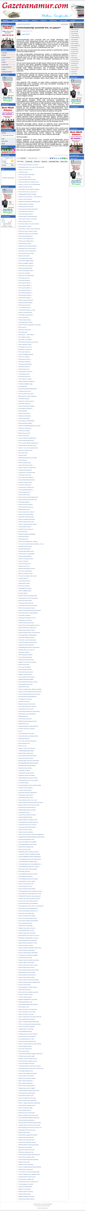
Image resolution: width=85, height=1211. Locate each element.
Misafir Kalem (74, 47)
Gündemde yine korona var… (25, 391)
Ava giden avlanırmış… (24, 578)
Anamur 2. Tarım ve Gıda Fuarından (27, 748)
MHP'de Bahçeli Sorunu (24, 738)
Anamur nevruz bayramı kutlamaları (27, 1026)
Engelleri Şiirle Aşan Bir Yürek (25, 186)
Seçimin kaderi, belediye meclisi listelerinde (28, 920)
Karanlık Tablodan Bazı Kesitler (26, 684)
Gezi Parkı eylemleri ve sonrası (26, 994)
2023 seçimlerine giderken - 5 (25, 287)
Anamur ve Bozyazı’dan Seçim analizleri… (28, 524)
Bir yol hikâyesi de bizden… (25, 337)
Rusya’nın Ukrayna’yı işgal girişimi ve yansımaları (30, 324)
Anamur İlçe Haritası (7, 71)
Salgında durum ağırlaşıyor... (25, 415)
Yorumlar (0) (29, 161)
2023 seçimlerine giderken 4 (25, 290)
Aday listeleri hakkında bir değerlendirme (28, 792)
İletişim (48, 1205)
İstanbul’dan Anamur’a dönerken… (26, 211)
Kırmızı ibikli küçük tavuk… (25, 307)
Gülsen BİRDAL (74, 41)
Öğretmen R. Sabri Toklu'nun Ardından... (28, 662)
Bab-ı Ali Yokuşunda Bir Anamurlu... (27, 440)
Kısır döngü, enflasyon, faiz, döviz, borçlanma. (29, 223)
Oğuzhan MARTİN (75, 37)
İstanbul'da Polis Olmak (24, 686)
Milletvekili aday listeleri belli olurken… (27, 568)
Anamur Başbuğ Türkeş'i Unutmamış (27, 1019)
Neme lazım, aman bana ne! (25, 428)
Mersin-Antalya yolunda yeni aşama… (27, 608)
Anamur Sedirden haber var (25, 1110)
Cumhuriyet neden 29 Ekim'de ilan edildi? (28, 605)
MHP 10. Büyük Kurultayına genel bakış (27, 1100)
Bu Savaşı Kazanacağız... (24, 418)
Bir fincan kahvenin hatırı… (25, 743)
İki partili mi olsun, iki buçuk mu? (26, 529)
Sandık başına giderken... (24, 502)
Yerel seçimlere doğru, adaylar (25, 258)
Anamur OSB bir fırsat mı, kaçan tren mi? (28, 191)
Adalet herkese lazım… (24, 539)
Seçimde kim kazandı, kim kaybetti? (27, 775)
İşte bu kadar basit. (23, 332)
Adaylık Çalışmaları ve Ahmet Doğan (27, 972)
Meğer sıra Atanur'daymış (24, 1132)
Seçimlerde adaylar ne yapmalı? (26, 945)
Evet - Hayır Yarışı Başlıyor (25, 667)
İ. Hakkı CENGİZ (75, 35)
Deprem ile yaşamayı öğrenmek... (26, 300)
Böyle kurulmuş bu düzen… (25, 433)
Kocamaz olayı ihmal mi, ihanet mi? (27, 511)
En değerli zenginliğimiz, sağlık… (26, 383)
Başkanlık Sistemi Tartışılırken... (26, 674)
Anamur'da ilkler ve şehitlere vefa (26, 1179)
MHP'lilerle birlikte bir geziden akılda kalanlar (29, 1144)
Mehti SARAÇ (74, 57)
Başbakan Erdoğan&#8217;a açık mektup (28, 999)
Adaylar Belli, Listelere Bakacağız (26, 516)
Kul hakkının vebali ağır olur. (25, 484)
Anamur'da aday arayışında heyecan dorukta (29, 969)
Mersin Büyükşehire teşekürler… (26, 654)
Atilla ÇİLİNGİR (74, 31)
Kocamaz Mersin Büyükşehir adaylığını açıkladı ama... (31, 1053)
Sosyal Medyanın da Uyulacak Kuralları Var (28, 822)
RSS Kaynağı (38, 1205)
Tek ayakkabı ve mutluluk (24, 770)
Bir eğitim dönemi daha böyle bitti (26, 1137)
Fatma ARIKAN (74, 39)
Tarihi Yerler (5, 64)
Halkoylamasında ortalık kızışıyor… (26, 659)
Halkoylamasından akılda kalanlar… (27, 644)
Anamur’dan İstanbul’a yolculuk (26, 214)
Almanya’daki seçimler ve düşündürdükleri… (28, 612)
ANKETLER (43, 20)
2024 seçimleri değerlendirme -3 (26, 236)
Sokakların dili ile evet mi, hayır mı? (27, 649)
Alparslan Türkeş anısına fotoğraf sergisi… (28, 595)
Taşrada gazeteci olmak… (24, 374)
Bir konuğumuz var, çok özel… (25, 346)
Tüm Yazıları (20, 161)
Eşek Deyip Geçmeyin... (24, 536)
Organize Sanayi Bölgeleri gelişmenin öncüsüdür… (30, 425)
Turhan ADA (74, 71)
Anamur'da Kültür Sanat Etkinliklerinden (27, 696)
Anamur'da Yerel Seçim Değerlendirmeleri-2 (28, 901)
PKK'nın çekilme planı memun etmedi (27, 1011)
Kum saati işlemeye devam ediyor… (27, 253)
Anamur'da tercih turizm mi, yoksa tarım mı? (28, 1181)
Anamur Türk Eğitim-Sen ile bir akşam (27, 1098)
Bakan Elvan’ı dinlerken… (24, 652)
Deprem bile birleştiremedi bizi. (25, 268)
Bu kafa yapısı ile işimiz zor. (25, 359)
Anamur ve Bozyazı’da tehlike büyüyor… (28, 438)
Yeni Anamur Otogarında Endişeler (26, 637)
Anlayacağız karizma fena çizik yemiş (27, 1130)
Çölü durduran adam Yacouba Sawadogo (28, 869)
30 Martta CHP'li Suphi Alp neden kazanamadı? (29, 898)
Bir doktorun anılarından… (24, 585)
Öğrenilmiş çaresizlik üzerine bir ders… (27, 704)
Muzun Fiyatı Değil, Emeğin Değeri (26, 174)
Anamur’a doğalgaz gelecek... (25, 590)
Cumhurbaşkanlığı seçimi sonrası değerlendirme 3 (30, 859)
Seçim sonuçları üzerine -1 (25, 494)
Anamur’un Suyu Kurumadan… (26, 199)
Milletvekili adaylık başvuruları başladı (27, 809)
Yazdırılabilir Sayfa (54, 161)
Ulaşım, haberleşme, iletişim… (25, 344)
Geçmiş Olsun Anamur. (24, 317)
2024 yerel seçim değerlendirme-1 (26, 241)
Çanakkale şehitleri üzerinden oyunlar (27, 1176)
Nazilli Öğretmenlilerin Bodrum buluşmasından (29, 647)
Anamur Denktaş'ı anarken (25, 1194)
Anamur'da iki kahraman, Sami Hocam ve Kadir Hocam (31, 1068)
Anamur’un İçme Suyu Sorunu (25, 169)
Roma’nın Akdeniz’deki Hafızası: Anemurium (28, 164)
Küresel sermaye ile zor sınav (25, 886)
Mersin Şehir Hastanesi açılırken (26, 672)
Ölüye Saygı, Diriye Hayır (24, 871)
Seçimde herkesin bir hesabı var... (26, 507)
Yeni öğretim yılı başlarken (25, 615)
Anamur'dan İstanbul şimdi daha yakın (27, 1041)
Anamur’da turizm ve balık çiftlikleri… (27, 553)
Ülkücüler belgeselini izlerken (25, 1046)
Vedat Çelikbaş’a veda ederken (26, 876)
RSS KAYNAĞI (63, 20)
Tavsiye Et (44, 161)
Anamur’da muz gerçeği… (24, 430)
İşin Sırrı (21, 731)
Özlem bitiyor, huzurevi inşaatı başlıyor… (28, 640)
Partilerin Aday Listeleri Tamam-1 (26, 797)
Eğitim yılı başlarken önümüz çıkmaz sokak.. (28, 1115)
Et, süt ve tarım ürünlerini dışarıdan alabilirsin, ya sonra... (31, 543)
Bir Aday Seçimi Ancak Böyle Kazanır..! (27, 807)
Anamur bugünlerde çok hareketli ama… (28, 974)
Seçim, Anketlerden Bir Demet (25, 923)
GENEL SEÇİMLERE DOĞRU (25, 817)
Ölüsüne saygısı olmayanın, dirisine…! (27, 630)
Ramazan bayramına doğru (25, 243)
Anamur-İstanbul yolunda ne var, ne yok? (28, 800)
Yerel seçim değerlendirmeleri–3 (26, 489)
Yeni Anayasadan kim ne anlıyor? (26, 1184)
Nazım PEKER (74, 33)
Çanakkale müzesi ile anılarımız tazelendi (28, 1034)
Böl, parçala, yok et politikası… (25, 339)
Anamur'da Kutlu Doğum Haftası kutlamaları (28, 1159)
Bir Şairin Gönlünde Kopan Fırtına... (27, 521)
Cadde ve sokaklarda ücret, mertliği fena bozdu (29, 1174)
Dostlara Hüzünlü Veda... (24, 664)
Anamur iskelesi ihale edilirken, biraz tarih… (28, 681)
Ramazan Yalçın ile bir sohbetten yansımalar (29, 960)
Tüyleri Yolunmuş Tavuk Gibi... (25, 718)
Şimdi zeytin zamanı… (24, 452)
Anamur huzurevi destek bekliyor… (26, 514)
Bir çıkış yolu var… (23, 327)
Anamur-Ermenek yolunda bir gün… (27, 622)
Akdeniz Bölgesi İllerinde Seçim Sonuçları (28, 777)
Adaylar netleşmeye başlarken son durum (28, 942)
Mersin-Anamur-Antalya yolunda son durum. (28, 342)
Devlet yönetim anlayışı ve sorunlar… (27, 310)
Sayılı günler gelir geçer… (24, 398)
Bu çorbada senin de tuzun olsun (26, 708)
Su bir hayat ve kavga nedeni (25, 1048)
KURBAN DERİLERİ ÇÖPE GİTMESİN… (28, 194)
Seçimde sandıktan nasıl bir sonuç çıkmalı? (28, 780)
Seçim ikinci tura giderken (24, 273)
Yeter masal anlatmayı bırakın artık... (27, 1063)
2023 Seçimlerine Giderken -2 (25, 295)
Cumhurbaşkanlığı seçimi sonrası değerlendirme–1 (30, 864)
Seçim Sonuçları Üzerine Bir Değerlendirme (28, 497)
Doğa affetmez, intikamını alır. (25, 349)
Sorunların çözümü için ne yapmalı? (27, 728)
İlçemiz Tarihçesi (6, 57)
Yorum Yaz (36, 161)
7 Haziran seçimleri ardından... (25, 997)
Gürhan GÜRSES (75, 67)
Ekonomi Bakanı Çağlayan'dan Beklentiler (28, 1134)
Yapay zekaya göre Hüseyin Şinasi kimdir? (28, 209)
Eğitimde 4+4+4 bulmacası (25, 1189)
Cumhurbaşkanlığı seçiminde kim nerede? (28, 873)
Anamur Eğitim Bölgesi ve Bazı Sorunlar (28, 844)
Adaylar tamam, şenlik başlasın (26, 925)
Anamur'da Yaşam (6, 67)
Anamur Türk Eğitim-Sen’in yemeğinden (27, 841)
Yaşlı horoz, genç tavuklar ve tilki (26, 883)
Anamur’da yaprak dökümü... (25, 462)
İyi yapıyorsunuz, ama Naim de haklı (27, 472)
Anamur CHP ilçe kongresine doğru (26, 1157)
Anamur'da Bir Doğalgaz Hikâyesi (26, 260)
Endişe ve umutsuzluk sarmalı (25, 312)
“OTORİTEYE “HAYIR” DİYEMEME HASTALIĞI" (29, 854)
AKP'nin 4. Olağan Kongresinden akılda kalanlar (29, 1102)
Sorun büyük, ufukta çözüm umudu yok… (28, 706)
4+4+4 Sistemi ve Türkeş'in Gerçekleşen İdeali (29, 1171)
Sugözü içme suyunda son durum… (27, 401)
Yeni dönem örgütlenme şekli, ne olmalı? (28, 642)
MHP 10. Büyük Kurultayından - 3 (26, 1080)
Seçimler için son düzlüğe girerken (26, 275)
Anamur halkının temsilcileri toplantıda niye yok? (29, 1154)
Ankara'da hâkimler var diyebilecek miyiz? (28, 819)
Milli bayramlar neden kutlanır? (25, 1147)
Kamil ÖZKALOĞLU (75, 59)
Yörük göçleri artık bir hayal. (25, 475)
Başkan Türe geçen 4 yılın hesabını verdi (28, 1009)
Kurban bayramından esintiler (25, 957)
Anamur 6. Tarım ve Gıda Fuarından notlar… (29, 447)
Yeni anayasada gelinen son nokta (26, 1038)
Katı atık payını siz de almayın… (26, 371)
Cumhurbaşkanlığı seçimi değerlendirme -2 (28, 861)
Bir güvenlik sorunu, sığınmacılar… (26, 265)
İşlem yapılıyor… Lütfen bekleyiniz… (27, 334)
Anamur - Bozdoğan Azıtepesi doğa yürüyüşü (29, 1021)
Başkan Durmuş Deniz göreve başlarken (28, 246)
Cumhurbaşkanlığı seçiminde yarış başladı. (28, 878)
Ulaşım (4, 69)
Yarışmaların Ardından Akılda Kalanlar (27, 827)
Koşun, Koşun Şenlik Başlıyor (25, 571)
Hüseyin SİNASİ (26, 24)
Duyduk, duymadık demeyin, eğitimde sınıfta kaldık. (30, 689)
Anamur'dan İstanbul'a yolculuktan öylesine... (29, 736)
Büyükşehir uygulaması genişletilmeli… (27, 534)
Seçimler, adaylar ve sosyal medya (26, 962)
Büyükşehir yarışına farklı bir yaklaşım (27, 1078)
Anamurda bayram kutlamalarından (26, 1120)
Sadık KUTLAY (74, 69)
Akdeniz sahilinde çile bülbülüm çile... (27, 381)
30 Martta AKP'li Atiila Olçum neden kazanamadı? (30, 896)
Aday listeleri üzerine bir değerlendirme (27, 250)
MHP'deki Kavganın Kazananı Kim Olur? (28, 721)
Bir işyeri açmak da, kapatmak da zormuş (28, 1061)
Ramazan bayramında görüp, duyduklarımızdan (29, 982)
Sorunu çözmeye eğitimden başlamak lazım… (29, 443)
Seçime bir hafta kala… (24, 561)
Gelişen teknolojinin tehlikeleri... (26, 423)
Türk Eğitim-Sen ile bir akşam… (26, 699)
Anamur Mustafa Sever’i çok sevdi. (26, 930)
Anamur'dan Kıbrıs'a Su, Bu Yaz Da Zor (27, 824)
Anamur (4, 55)
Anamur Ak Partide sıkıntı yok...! (26, 829)
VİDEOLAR (34, 20)
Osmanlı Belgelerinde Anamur (25, 1031)
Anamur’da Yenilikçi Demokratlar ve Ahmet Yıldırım (30, 947)
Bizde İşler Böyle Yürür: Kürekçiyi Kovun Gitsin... (29, 805)
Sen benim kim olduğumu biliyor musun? (28, 575)
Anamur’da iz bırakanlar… (24, 356)
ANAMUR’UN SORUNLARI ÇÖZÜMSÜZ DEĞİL (29, 201)
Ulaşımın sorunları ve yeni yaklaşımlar (27, 1036)
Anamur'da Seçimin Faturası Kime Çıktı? (28, 499)
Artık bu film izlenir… (23, 460)
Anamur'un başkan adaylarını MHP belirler (28, 952)
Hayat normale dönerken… (25, 413)
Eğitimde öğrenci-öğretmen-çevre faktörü (28, 457)
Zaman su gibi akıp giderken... (25, 556)
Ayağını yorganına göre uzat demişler (27, 933)
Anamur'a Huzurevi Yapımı (25, 849)
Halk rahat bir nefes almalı (24, 361)
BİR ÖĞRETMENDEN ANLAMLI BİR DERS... (29, 763)
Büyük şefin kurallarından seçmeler (26, 1149)
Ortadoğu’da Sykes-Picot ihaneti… (26, 206)
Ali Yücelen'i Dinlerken (24, 782)
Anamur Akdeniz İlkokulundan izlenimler (27, 755)
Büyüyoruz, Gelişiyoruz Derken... (26, 573)
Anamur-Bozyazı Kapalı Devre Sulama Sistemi (29, 711)
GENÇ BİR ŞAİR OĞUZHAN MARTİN (27, 765)
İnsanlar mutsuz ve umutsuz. (25, 226)
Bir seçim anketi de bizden (24, 984)
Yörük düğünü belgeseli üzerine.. (26, 1070)
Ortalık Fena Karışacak (24, 1051)
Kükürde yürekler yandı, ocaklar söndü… (28, 627)
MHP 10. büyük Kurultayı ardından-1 (27, 1085)
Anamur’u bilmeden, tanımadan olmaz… (28, 467)
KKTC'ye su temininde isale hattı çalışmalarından (30, 1024)
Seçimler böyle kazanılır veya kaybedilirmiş (28, 903)
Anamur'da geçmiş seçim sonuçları (26, 967)
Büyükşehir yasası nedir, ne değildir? (27, 1088)
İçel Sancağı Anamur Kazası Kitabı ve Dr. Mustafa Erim (31, 905)
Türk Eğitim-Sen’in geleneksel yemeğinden (28, 955)
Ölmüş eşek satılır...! (23, 531)
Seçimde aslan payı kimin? (25, 563)
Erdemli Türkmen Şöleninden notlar (26, 1139)
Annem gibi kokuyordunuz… (25, 580)
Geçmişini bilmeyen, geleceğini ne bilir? (27, 445)
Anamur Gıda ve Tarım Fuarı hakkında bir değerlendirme (31, 834)
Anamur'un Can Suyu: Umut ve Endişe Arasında (29, 184)
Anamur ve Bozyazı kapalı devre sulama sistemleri (30, 1043)
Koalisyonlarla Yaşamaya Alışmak (26, 772)
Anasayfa (4, 52)
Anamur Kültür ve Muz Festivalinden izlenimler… (29, 625)
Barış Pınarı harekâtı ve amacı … (26, 450)
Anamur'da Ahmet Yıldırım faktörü (26, 1075)
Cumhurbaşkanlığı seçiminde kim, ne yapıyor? (29, 866)
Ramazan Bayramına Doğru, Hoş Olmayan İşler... (30, 632)
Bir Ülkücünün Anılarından (24, 305)
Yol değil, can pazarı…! (24, 172)
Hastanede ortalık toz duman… (26, 546)
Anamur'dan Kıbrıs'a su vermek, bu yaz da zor (29, 935)
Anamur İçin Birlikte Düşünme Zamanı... (27, 179)
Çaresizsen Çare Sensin (24, 701)
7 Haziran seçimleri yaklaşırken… (26, 787)
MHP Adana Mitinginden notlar (25, 1002)
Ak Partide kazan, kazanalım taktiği (26, 1056)
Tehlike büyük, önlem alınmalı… (26, 620)
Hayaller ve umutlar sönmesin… (26, 482)
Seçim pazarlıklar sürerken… (25, 526)
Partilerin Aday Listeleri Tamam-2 (26, 795)
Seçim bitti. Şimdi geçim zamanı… (26, 270)
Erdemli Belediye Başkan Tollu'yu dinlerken (28, 1004)
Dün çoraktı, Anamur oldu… (25, 376)
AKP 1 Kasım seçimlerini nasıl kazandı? (27, 740)
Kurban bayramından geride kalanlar (27, 1093)
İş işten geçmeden (23, 386)
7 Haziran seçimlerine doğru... (25, 790)
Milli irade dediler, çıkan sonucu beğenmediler (29, 760)
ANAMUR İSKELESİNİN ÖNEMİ (26, 679)
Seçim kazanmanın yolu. (24, 278)
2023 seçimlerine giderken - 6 (25, 285)
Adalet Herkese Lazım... (24, 723)
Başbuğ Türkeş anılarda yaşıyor (26, 1169)
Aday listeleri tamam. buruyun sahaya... (27, 248)
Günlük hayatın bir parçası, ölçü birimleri (28, 218)
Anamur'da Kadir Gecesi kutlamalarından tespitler (30, 1122)
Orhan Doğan (74, 73)
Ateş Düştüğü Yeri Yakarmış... (25, 588)
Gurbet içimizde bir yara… (24, 369)
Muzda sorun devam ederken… (26, 600)
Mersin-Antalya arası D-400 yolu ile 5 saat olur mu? (30, 1127)
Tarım (3, 60)
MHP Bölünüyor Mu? (23, 716)
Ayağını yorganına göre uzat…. (26, 221)
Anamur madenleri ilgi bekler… (25, 669)
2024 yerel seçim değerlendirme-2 (26, 238)
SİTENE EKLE (53, 20)
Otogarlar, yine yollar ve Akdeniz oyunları (28, 1058)
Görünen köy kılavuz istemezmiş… (26, 603)
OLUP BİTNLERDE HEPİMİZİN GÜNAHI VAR (29, 1117)
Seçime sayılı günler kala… (25, 280)
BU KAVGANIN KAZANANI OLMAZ (27, 479)
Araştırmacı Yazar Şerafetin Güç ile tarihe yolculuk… (30, 691)
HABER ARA (15, 20)
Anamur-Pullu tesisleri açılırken (26, 465)
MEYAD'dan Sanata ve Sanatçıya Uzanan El (29, 851)
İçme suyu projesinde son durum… (26, 393)
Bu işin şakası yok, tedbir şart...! (26, 408)
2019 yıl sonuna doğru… (24, 435)
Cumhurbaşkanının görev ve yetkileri (27, 881)
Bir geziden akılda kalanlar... (25, 548)
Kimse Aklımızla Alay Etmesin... (26, 657)
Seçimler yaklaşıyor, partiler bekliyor (27, 950)
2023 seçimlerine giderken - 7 (25, 282)
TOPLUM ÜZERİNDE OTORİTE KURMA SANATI (30, 856)
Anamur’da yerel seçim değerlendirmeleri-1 (28, 908)
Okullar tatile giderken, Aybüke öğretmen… (28, 635)
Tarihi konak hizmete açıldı (25, 989)
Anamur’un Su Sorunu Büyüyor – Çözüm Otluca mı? (30, 196)
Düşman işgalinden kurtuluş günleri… (27, 676)
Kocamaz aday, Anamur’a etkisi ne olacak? (28, 965)
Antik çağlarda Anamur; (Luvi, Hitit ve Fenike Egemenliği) (31, 167)
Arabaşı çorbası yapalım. (24, 255)
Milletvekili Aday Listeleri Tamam (26, 753)
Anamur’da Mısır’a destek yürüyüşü (27, 977)
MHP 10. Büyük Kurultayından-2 (26, 1083)
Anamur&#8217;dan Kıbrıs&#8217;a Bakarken (29, 189)
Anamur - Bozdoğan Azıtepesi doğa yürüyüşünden (30, 1166)
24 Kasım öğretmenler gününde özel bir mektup (29, 694)
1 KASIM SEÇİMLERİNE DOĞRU (26, 750)
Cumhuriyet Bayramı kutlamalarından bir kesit (29, 1090)
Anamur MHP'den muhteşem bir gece (27, 1105)
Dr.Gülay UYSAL (75, 61)
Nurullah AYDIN (74, 49)
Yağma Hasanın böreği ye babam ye (27, 1199)
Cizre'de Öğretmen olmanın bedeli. (26, 733)
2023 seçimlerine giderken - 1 (25, 297)
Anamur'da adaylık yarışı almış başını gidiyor (29, 979)
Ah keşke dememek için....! (25, 812)
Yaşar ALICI (74, 55)
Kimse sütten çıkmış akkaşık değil (26, 913)
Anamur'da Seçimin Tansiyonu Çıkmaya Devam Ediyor (31, 802)
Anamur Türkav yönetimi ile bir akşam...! (28, 814)
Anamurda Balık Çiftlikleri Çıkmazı (26, 551)
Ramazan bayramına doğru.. (25, 319)
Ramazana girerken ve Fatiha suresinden (28, 987)
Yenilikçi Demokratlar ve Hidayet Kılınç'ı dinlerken (30, 1066)
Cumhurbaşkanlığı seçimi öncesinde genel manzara (30, 891)
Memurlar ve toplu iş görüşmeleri (26, 1164)
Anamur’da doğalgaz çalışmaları (26, 263)
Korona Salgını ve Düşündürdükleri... (27, 420)
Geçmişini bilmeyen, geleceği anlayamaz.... (28, 216)
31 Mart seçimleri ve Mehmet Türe (26, 487)
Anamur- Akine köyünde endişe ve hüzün (28, 918)
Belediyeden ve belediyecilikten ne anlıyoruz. (29, 937)
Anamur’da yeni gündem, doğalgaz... (27, 406)
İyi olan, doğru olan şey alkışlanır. (26, 477)
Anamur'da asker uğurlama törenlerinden (28, 1073)
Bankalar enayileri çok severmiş (26, 1191)
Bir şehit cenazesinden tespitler (26, 1107)
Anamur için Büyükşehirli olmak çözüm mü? (28, 910)
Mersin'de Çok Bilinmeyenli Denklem (27, 519)
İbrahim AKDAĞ (74, 43)
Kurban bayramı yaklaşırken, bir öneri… (27, 617)
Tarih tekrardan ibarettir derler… (26, 364)
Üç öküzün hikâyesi (23, 593)
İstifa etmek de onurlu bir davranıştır (27, 1112)
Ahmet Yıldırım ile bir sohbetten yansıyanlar (28, 992)
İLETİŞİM (73, 20)
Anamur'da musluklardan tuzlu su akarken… (28, 541)
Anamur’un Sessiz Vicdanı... (25, 177)
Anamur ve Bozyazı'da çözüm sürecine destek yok (30, 1016)
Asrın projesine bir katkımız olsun (26, 1095)
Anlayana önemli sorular (24, 1162)
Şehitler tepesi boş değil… (24, 583)
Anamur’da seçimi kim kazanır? (26, 504)
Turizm (4, 62)
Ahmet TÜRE (74, 65)
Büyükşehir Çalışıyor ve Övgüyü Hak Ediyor (28, 726)
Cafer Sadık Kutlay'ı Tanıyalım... (26, 322)
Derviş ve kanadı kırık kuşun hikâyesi (27, 888)
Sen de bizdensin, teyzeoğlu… (25, 378)
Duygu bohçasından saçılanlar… (26, 302)
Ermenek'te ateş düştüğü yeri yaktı (26, 839)
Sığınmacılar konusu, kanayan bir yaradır (28, 231)
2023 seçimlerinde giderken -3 (25, 292)
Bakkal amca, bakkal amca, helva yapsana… (29, 233)
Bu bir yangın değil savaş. (24, 351)
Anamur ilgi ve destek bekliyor (25, 1186)
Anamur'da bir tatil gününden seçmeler (27, 1142)
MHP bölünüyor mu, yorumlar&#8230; (27, 713)
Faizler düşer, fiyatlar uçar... (25, 403)
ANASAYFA (5, 20)
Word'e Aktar (64, 161)
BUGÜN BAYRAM (23, 411)
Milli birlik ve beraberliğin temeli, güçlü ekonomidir (30, 610)
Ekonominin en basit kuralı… (25, 329)
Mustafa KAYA (74, 53)
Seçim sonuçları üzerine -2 (25, 492)
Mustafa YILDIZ (74, 51)
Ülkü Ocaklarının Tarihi (24, 1006)
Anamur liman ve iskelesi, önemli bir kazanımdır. (29, 228)
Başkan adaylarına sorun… (25, 509)
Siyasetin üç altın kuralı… (24, 566)
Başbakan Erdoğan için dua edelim (26, 1196)
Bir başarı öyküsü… (23, 455)
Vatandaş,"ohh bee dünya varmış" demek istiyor (29, 1125)
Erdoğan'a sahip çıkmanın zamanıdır (27, 928)
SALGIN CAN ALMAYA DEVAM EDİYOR (28, 388)
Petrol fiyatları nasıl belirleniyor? (26, 314)
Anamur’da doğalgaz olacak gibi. (26, 354)
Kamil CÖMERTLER (75, 45)
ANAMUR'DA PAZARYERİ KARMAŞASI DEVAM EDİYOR (32, 837)
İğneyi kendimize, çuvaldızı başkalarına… (28, 396)
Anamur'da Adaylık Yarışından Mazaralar (28, 940)
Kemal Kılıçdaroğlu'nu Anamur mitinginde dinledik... (30, 785)
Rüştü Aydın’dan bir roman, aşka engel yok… (29, 598)
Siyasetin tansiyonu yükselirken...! (26, 832)
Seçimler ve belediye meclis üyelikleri (27, 915)
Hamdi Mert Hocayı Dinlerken (25, 768)
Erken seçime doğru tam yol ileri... (26, 758)
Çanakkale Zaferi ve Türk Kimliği (26, 1029)
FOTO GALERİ (25, 20)
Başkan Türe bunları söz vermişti (26, 1014)
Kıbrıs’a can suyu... (23, 745)
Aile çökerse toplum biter (24, 366)
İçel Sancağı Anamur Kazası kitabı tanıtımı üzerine (30, 893)
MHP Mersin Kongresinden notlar (26, 1152)
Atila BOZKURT (74, 63)
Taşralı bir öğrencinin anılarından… (26, 204)
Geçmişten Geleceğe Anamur (25, 470)
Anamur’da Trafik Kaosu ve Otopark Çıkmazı (29, 181)
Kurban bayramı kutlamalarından (26, 846)
